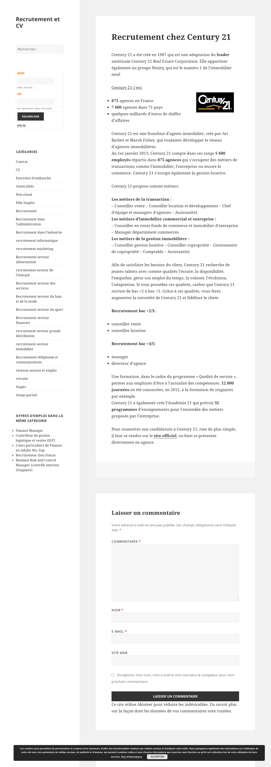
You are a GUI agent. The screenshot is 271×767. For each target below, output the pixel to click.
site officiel (165, 435)
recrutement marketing (34, 248)
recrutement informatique (37, 240)
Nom (117, 610)
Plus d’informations (131, 756)
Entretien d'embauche (33, 178)
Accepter (157, 756)
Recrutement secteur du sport (39, 309)
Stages (21, 387)
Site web (119, 653)
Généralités (25, 186)
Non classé (24, 194)
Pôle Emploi (25, 202)
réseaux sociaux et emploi (36, 370)
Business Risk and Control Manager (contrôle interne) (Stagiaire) (37, 465)
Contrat (22, 161)
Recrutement (26, 211)
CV (18, 170)
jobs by (21, 125)
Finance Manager (29, 430)
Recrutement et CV (38, 22)
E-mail (119, 631)
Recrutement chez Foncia (36, 455)
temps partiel (26, 395)
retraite (22, 378)
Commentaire (126, 541)
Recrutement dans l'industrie (39, 232)
